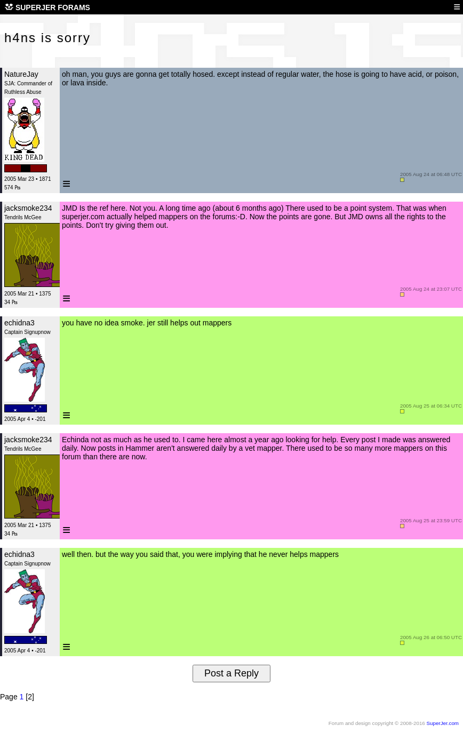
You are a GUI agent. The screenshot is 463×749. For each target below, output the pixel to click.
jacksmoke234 (28, 208)
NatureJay (21, 74)
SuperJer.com (443, 723)
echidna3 (19, 322)
